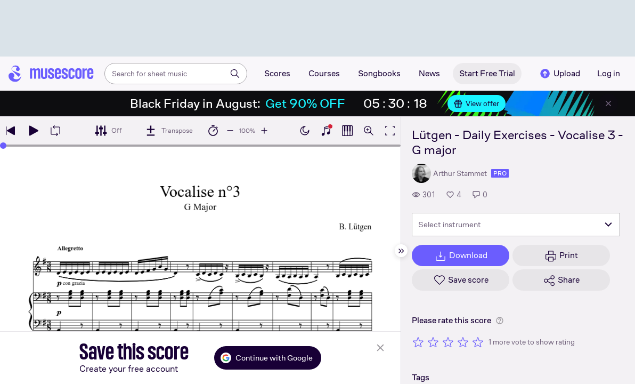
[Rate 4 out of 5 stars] (463, 341)
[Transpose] (168, 130)
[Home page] (51, 73)
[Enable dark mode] (304, 130)
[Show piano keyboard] (326, 130)
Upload (559, 73)
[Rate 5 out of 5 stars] (477, 341)
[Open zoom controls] (368, 130)
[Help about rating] (499, 320)
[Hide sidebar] (401, 250)
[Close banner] (608, 103)
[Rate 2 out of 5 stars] (433, 341)
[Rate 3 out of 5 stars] (448, 341)
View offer (476, 103)
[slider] (3, 145)
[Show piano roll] (347, 130)
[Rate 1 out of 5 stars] (418, 341)
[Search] (235, 73)
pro (500, 173)
